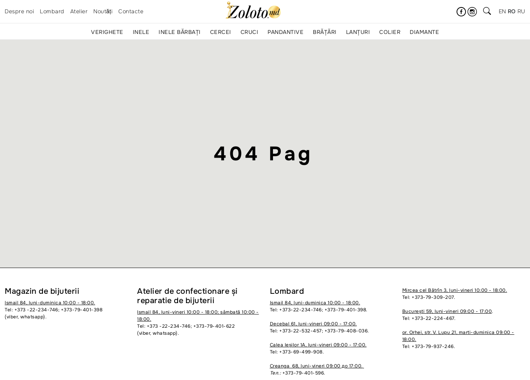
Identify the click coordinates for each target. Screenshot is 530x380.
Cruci (250, 32)
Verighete (107, 32)
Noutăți (102, 11)
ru (521, 11)
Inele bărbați (180, 32)
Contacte (130, 11)
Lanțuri (358, 32)
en (502, 11)
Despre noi (19, 11)
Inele (141, 32)
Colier (389, 32)
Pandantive (285, 32)
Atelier (79, 11)
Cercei (220, 32)
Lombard (52, 11)
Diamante (424, 32)
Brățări (325, 32)
